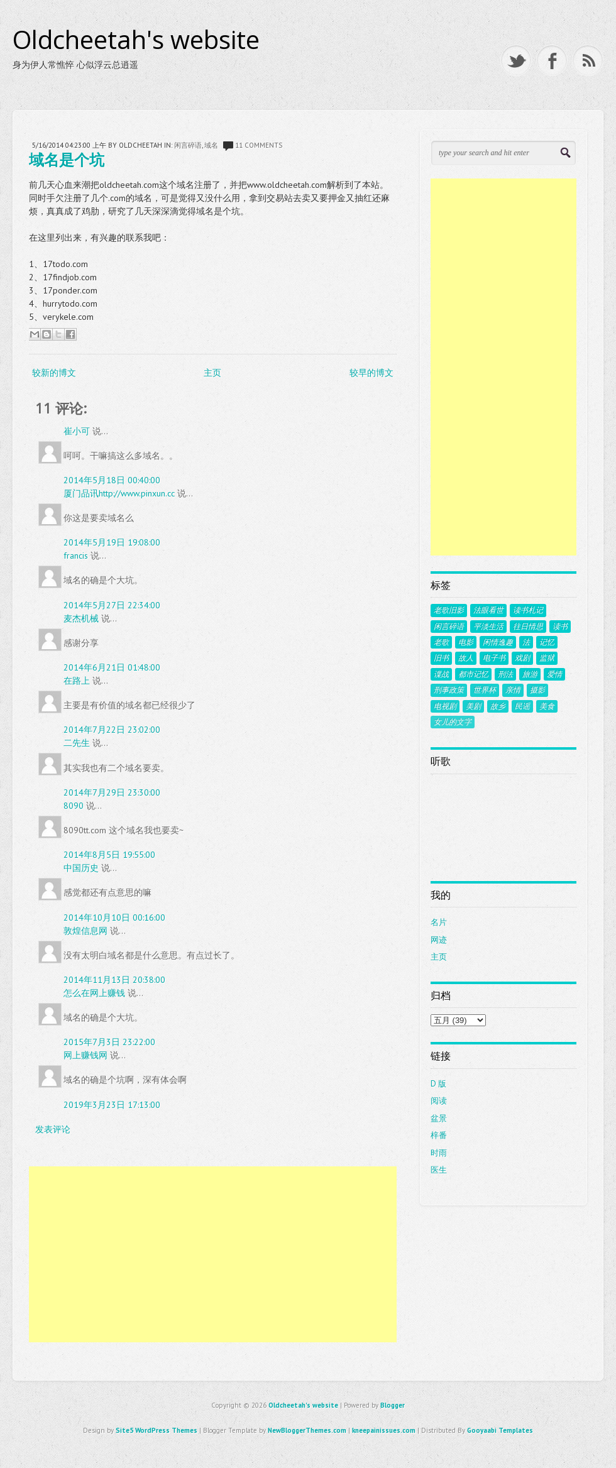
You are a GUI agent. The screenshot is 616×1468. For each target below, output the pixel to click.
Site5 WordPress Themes (156, 1430)
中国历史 (81, 868)
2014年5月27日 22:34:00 (111, 605)
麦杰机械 (81, 618)
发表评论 (52, 1129)
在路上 (76, 680)
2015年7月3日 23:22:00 (109, 1042)
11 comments (258, 145)
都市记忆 (473, 674)
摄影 (537, 690)
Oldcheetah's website (136, 39)
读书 (560, 626)
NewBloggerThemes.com (307, 1430)
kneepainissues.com (383, 1430)
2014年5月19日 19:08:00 (111, 542)
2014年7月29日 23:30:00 (111, 792)
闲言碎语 (188, 145)
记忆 (546, 642)
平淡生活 (488, 626)
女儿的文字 (452, 722)
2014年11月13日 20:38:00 (114, 979)
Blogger (392, 1405)
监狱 (546, 658)
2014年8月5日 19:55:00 (109, 854)
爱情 (554, 674)
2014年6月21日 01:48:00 (111, 667)
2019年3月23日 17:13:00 (111, 1104)
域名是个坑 (66, 159)
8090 (73, 805)
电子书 (494, 658)
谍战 (441, 674)
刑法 (505, 674)
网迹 (439, 939)
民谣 (522, 706)
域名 (211, 145)
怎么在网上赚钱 (94, 993)
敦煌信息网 (85, 930)
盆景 (439, 1118)
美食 (546, 706)
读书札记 (528, 610)
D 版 (438, 1083)
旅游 (529, 674)
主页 (212, 372)
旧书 (441, 658)
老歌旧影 (449, 610)
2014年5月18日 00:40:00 (111, 480)
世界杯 (484, 690)
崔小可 (76, 431)
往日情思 (528, 626)
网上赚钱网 (85, 1055)
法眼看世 (488, 610)
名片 (439, 922)
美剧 (473, 706)
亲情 (512, 690)
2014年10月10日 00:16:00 (114, 917)
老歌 (441, 642)
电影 (465, 642)
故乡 (497, 706)
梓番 (439, 1135)
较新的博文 (54, 372)
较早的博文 (371, 372)
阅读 (439, 1100)
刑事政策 (449, 690)
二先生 (76, 742)
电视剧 (445, 706)
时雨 (439, 1153)
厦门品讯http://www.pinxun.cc (119, 493)
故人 (465, 658)
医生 (439, 1169)
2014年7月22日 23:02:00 (111, 729)
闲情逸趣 (498, 642)
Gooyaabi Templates (500, 1430)
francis (75, 555)
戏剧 (522, 658)
